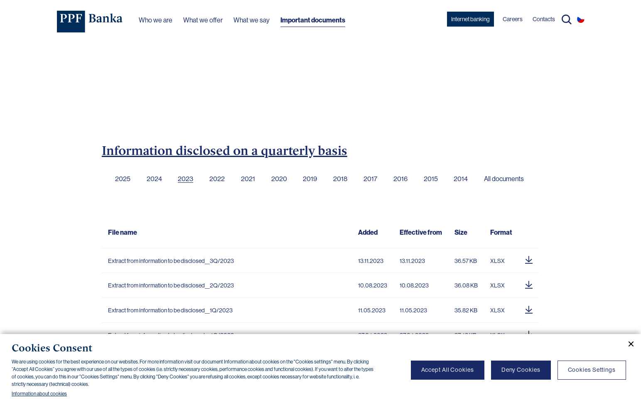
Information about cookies (39, 394)
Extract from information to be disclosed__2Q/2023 (171, 285)
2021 (248, 179)
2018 (340, 179)
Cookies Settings (592, 369)
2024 (154, 179)
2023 (185, 179)
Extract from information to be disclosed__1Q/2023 (170, 310)
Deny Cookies (520, 369)
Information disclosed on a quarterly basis (224, 150)
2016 (400, 179)
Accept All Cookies (447, 369)
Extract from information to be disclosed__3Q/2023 (171, 261)
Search (567, 20)
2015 (431, 179)
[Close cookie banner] (627, 344)
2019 (310, 179)
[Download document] (529, 259)
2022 (217, 179)
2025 (122, 179)
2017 (370, 179)
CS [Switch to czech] (581, 19)
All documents (504, 179)
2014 (461, 179)
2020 (279, 179)
